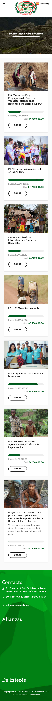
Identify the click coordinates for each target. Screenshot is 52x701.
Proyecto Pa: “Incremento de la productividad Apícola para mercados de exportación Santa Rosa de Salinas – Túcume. (25, 516)
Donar (17, 125)
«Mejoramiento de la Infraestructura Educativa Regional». (22, 240)
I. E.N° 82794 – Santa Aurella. (24, 308)
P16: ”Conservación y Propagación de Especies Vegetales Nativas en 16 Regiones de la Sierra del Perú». (25, 99)
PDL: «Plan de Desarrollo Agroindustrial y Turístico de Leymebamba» (23, 444)
